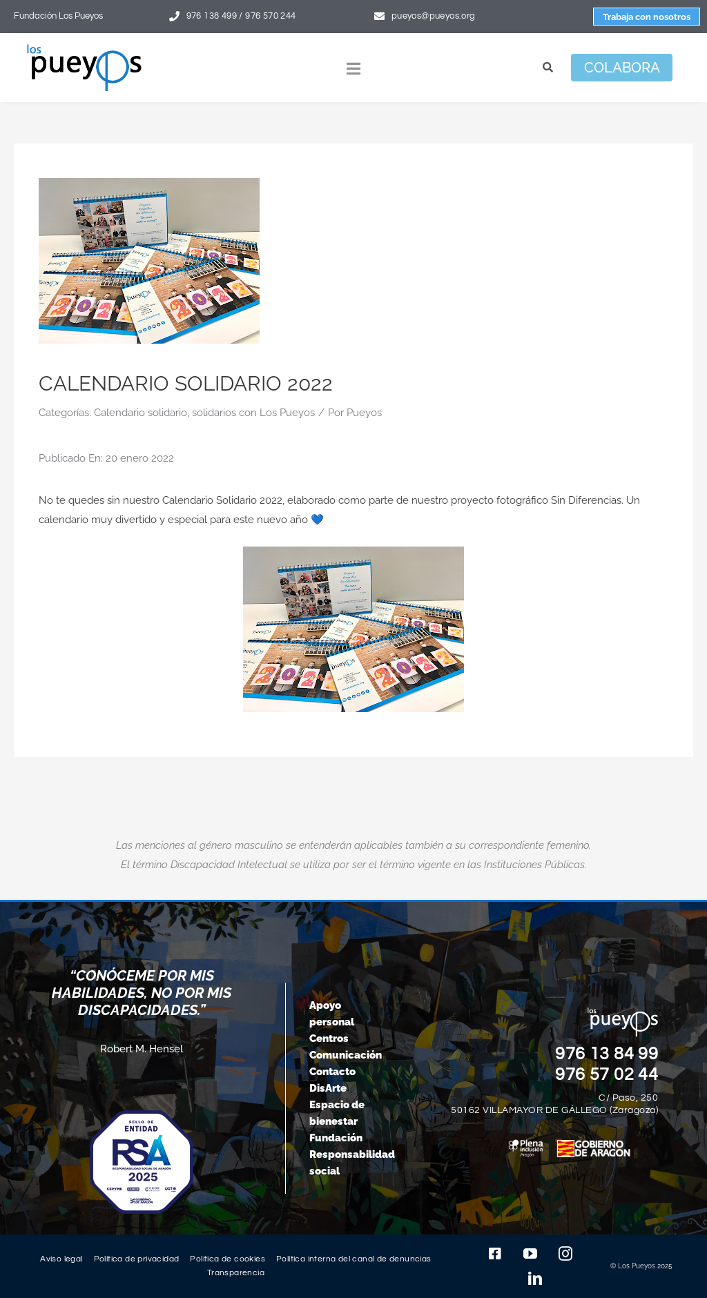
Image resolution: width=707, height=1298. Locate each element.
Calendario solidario (140, 412)
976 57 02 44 (607, 1074)
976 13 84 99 (607, 1054)
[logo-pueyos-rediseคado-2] (84, 49)
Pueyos (364, 412)
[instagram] (565, 1253)
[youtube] (530, 1253)
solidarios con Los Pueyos (253, 412)
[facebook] (495, 1253)
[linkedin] (535, 1278)
